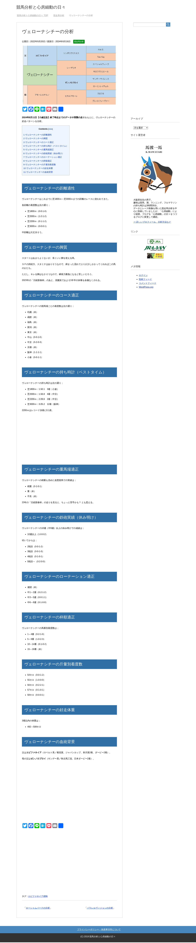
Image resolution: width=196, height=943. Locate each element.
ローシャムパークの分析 (38, 908)
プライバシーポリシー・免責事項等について (99, 930)
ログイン (143, 276)
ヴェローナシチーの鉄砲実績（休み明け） (43, 154)
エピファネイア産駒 (38, 897)
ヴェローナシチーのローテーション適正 (42, 158)
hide (50, 130)
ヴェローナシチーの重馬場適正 (38, 150)
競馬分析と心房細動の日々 (45, 7)
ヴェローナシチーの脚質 (35, 139)
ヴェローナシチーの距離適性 (37, 135)
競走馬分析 (79, 42)
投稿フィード (145, 280)
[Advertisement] (69, 438)
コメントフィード (147, 284)
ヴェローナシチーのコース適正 (38, 143)
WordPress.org (146, 288)
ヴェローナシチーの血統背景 (38, 173)
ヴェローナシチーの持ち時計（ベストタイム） (45, 146)
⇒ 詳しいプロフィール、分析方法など (152, 222)
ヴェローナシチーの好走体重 (38, 169)
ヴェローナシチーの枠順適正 (37, 161)
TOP (32, 16)
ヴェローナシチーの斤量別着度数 (39, 165)
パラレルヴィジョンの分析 (100, 908)
